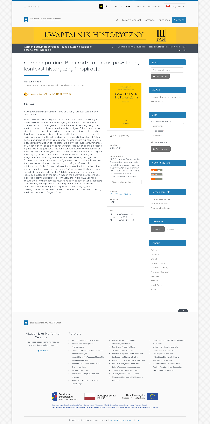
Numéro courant (131, 19)
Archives (150, 19)
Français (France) (159, 267)
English (154, 259)
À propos (179, 19)
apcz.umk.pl (42, 350)
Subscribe (157, 229)
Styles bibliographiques (122, 182)
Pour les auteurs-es (159, 203)
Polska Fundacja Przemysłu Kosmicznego (128, 360)
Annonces (164, 19)
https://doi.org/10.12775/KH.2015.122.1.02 (49, 93)
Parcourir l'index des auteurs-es (166, 97)
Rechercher (161, 76)
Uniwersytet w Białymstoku (164, 350)
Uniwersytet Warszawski (163, 353)
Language (175, 6)
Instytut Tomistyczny (80, 370)
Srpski (153, 289)
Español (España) (159, 263)
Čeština (154, 250)
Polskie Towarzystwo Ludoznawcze (126, 367)
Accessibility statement (121, 420)
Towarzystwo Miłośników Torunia (125, 370)
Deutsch (155, 254)
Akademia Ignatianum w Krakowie (85, 340)
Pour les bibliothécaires (161, 208)
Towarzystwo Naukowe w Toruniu (125, 374)
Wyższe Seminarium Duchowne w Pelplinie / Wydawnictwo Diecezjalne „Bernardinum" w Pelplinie (167, 367)
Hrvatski (155, 276)
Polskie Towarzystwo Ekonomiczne (126, 364)
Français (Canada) (160, 272)
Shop (138, 420)
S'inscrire (141, 6)
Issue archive (157, 101)
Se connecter (154, 6)
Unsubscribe (172, 229)
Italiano (154, 280)
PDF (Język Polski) (120, 135)
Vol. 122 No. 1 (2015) (120, 194)
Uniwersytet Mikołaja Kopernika (165, 347)
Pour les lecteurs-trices (161, 199)
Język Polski (156, 285)
